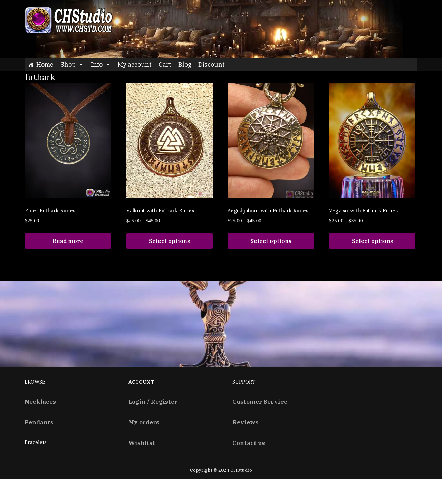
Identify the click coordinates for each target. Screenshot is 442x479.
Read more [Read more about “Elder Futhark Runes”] (68, 241)
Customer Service (259, 401)
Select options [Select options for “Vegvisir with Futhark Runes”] (372, 241)
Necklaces (40, 401)
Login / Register (152, 401)
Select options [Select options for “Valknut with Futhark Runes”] (169, 241)
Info (101, 64)
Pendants (39, 422)
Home (45, 64)
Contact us (248, 443)
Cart (164, 64)
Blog (184, 64)
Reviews (245, 422)
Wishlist (141, 443)
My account (135, 64)
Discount (211, 64)
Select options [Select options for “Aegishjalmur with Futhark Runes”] (270, 241)
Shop (72, 64)
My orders (143, 422)
